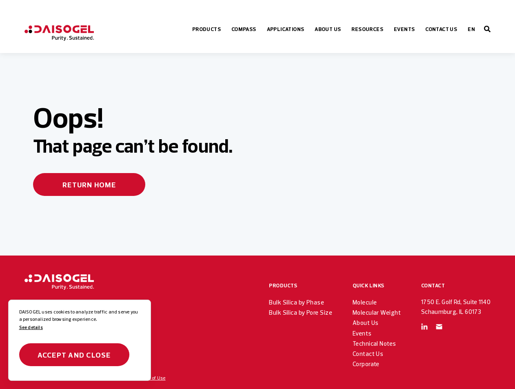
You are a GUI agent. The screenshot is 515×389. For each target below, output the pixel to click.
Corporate (366, 364)
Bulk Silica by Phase (296, 302)
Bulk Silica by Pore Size (300, 312)
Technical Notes (374, 343)
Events (362, 333)
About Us (366, 323)
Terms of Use (152, 378)
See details (31, 327)
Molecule (365, 302)
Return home (89, 184)
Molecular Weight (377, 312)
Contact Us (368, 354)
